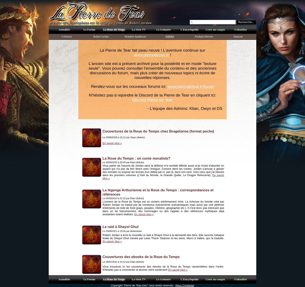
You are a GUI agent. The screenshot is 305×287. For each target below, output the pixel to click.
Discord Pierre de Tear (152, 100)
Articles (169, 36)
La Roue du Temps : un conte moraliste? (136, 158)
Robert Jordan (101, 36)
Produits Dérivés (204, 36)
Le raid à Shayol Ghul (121, 227)
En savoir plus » (112, 143)
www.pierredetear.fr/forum (191, 86)
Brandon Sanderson (135, 36)
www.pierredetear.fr (151, 55)
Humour (238, 36)
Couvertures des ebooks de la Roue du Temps (141, 257)
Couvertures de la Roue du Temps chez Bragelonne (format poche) (158, 131)
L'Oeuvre (67, 36)
